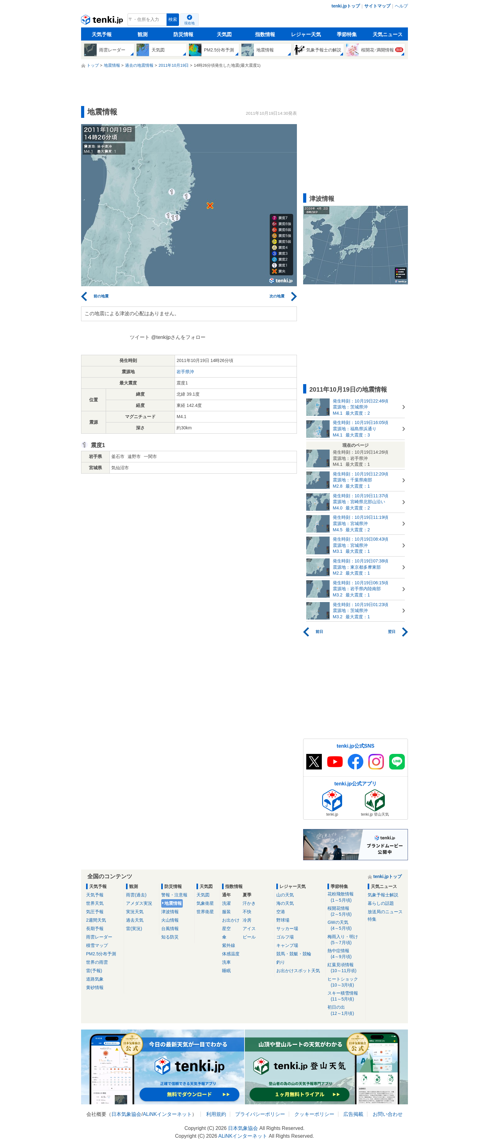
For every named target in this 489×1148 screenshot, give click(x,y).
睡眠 (226, 970)
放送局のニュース (385, 911)
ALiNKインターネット (167, 1114)
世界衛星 (205, 911)
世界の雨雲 (97, 962)
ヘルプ (401, 5)
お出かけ (231, 920)
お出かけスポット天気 (298, 970)
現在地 (189, 23)
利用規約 (216, 1114)
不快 (247, 911)
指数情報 (265, 34)
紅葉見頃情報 (345, 968)
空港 (280, 911)
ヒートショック (345, 982)
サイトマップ (377, 5)
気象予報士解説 (383, 894)
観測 (143, 34)
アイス (249, 928)
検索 (172, 19)
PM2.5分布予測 (101, 953)
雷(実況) (134, 928)
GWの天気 (345, 925)
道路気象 (95, 979)
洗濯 (226, 903)
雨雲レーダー (99, 936)
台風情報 (170, 928)
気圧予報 (95, 911)
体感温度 (231, 953)
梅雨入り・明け (345, 940)
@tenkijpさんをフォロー (178, 337)
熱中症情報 (345, 954)
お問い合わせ (388, 1114)
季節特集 (347, 34)
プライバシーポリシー (260, 1114)
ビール (249, 936)
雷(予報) (94, 970)
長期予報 (95, 928)
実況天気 (134, 911)
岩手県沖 (185, 371)
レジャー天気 (306, 34)
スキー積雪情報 (345, 996)
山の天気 (285, 894)
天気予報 (102, 34)
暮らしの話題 (381, 903)
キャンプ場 (287, 945)
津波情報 (170, 911)
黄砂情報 (95, 987)
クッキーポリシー (314, 1114)
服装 (226, 911)
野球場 (282, 920)
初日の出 (345, 1010)
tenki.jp (102, 21)
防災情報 (183, 34)
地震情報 (173, 903)
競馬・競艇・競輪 (293, 953)
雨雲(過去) (136, 894)
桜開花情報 (345, 911)
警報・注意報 (174, 894)
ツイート (140, 337)
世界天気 (95, 903)
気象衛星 (205, 903)
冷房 (247, 920)
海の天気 (285, 903)
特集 (372, 919)
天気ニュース (388, 34)
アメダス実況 (139, 903)
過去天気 (134, 920)
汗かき (249, 903)
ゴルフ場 (285, 936)
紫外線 (228, 945)
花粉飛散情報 (345, 897)
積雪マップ (97, 945)
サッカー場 (287, 928)
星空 (226, 928)
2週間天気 (96, 920)
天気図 (224, 34)
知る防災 (170, 936)
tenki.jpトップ (346, 5)
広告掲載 (353, 1114)
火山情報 (170, 920)
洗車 (226, 962)
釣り (280, 962)
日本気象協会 (126, 1114)
